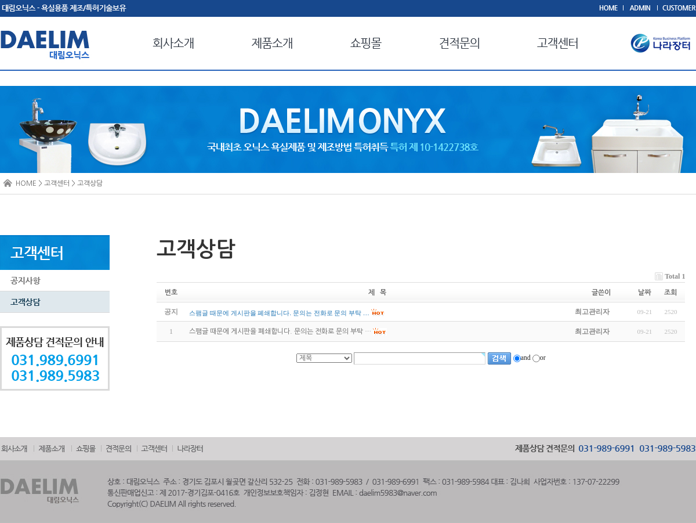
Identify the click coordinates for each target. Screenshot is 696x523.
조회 (670, 292)
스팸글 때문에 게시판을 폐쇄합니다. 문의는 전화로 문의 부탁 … (280, 332)
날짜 (644, 292)
